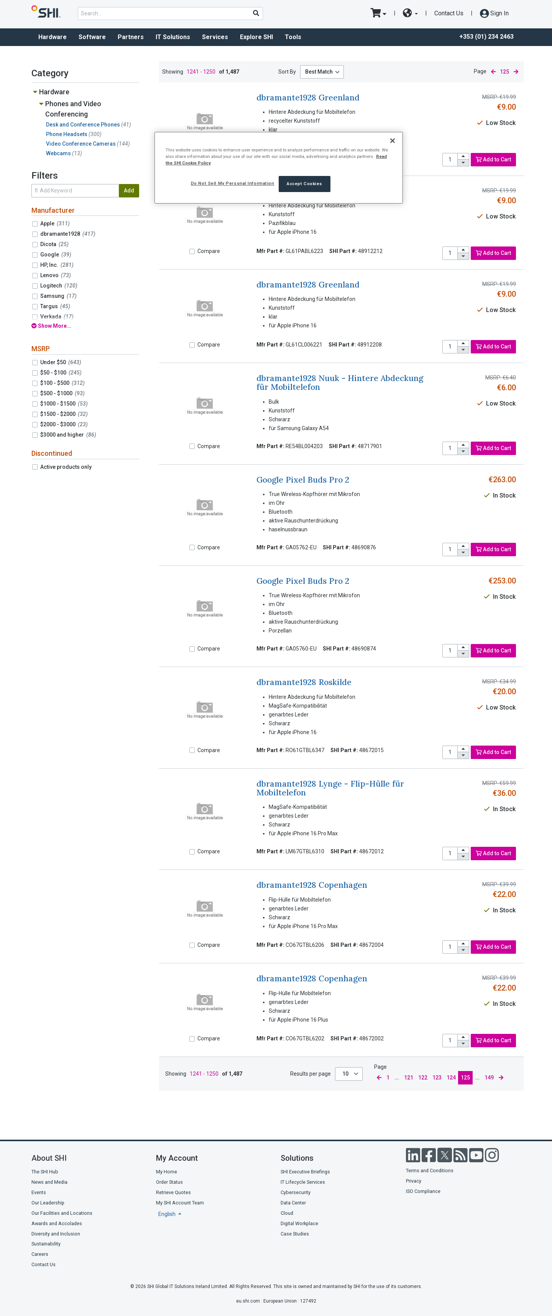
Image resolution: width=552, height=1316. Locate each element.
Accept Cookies (304, 183)
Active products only (66, 467)
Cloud (287, 1213)
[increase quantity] (463, 156)
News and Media (49, 1182)
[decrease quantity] (463, 162)
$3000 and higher (68, 435)
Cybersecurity (295, 1192)
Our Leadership (47, 1203)
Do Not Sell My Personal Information (232, 183)
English (167, 1214)
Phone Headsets (74, 134)
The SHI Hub (44, 1172)
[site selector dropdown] (410, 13)
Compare (208, 251)
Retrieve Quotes (173, 1192)
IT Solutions (173, 37)
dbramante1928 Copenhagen (311, 885)
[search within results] (75, 190)
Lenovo (55, 275)
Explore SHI (256, 37)
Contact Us (448, 13)
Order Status (169, 1182)
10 (346, 1074)
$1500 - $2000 (64, 414)
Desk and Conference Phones (88, 125)
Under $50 (60, 362)
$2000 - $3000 (64, 424)
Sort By (287, 72)
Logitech (58, 286)
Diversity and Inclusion (55, 1234)
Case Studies (295, 1234)
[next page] (516, 72)
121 (408, 1077)
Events (38, 1192)
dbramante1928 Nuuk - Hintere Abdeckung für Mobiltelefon (339, 382)
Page (480, 71)
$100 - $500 (62, 383)
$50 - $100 (61, 373)
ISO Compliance (423, 1191)
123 (437, 1077)
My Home (166, 1172)
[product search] (170, 13)
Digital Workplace (299, 1223)
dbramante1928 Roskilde (304, 682)
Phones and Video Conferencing (73, 109)
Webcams (64, 153)
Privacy (413, 1181)
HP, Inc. (57, 265)
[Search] (255, 13)
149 (489, 1077)
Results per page (310, 1074)
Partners (131, 37)
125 (465, 1077)
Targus (55, 306)
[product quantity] (450, 159)
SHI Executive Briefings (305, 1172)
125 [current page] (504, 72)
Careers (39, 1254)
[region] (278, 167)
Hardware (52, 37)
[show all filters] (85, 325)
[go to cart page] (378, 13)
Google (55, 254)
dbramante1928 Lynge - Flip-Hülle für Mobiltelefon (330, 788)
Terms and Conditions (429, 1170)
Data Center (293, 1203)
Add (129, 190)
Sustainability (46, 1244)
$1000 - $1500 (64, 404)
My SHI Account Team (180, 1203)
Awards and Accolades (56, 1223)
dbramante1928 (67, 234)
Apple (55, 223)
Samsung (58, 296)
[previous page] (493, 72)
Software (92, 37)
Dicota (54, 244)
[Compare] (192, 251)
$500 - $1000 (62, 393)
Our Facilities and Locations (61, 1213)
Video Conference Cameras (88, 144)
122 (422, 1077)
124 (451, 1077)
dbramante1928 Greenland (308, 97)
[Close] (392, 140)
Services (215, 37)
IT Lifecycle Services (303, 1182)
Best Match (319, 72)
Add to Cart (493, 159)
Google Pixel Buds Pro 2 (302, 480)
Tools (293, 37)
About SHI (49, 1158)
